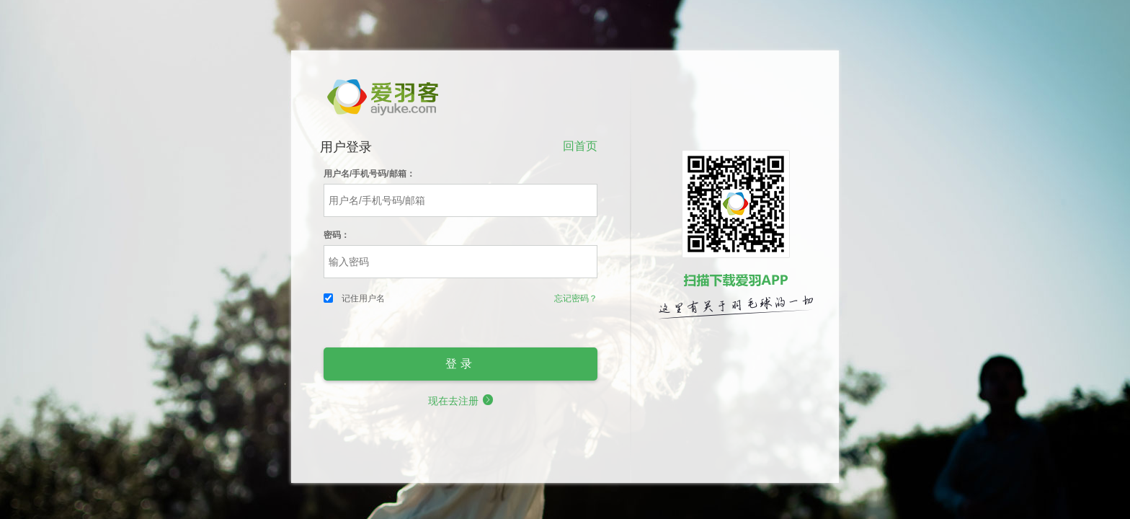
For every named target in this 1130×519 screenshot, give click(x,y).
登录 (460, 364)
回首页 (580, 146)
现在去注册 (461, 401)
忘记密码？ (575, 298)
